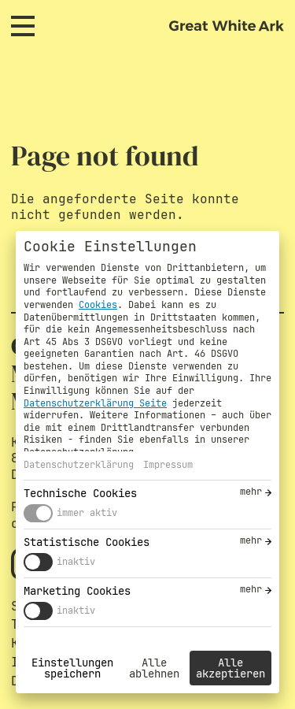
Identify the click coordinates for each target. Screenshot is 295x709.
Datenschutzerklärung (79, 464)
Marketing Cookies (77, 591)
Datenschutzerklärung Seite (95, 403)
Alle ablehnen (154, 668)
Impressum (168, 464)
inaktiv (76, 561)
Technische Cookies (80, 493)
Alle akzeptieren (230, 668)
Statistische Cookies (86, 542)
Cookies (98, 305)
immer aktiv (87, 513)
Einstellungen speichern (72, 668)
